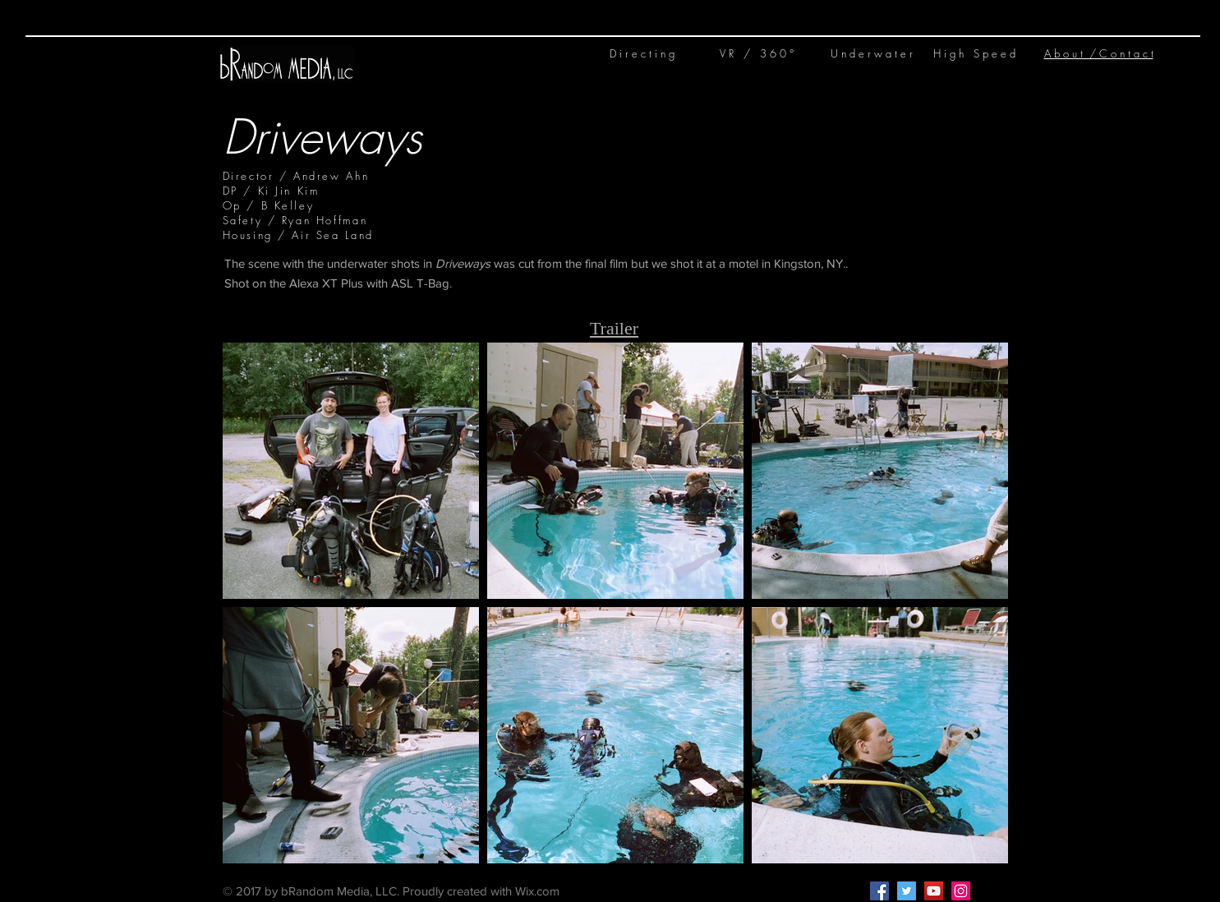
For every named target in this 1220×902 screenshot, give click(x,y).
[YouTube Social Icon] (933, 890)
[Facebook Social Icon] (879, 890)
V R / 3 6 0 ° (757, 53)
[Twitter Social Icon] (906, 890)
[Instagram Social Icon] (960, 890)
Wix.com (537, 891)
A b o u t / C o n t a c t (1098, 53)
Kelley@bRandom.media (678, 891)
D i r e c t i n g (642, 53)
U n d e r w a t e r (872, 53)
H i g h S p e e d (974, 53)
